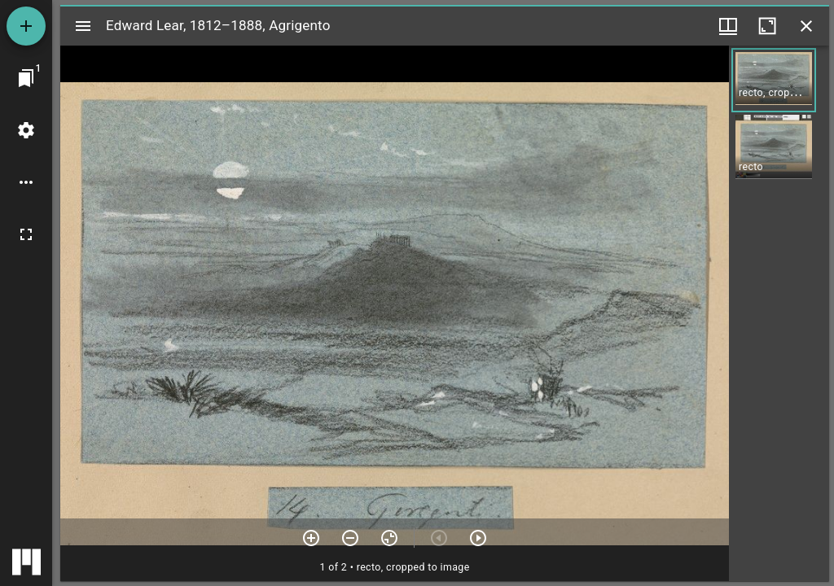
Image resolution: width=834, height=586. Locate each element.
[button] (773, 80)
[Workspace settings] (26, 130)
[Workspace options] (26, 182)
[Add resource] (26, 26)
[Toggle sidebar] (83, 26)
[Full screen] (26, 234)
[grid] (779, 313)
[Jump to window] (26, 78)
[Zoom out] (350, 538)
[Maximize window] (767, 26)
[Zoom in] (311, 538)
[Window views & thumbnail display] (728, 26)
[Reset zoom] (389, 538)
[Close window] (806, 26)
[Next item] (478, 538)
